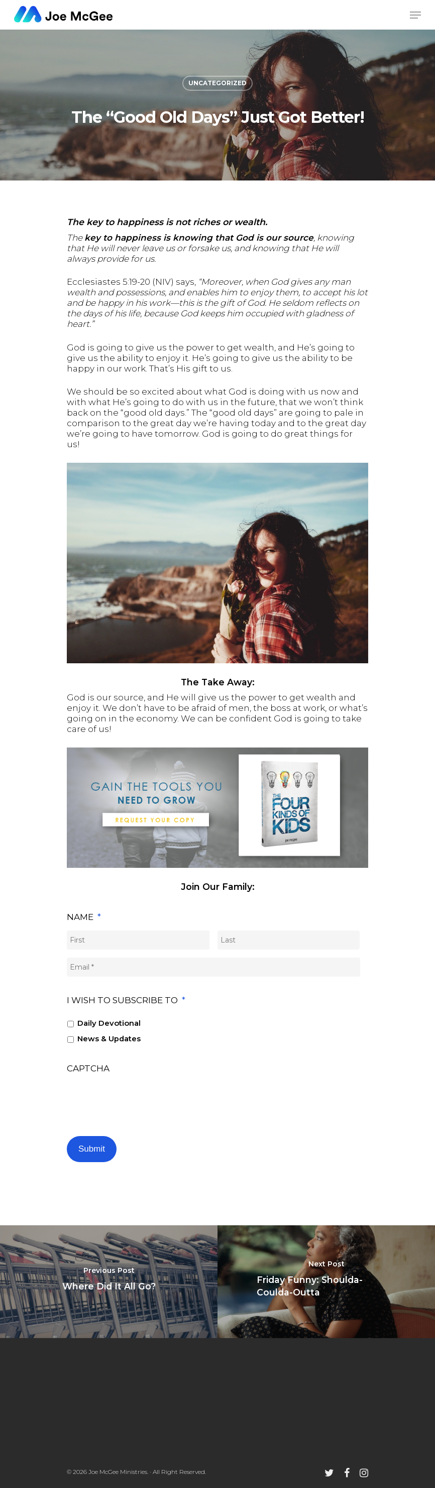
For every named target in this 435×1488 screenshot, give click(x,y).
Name (84, 917)
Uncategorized (217, 83)
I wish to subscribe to (126, 1000)
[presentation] (143, 1100)
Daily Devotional (109, 1023)
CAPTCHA (88, 1068)
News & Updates (109, 1038)
